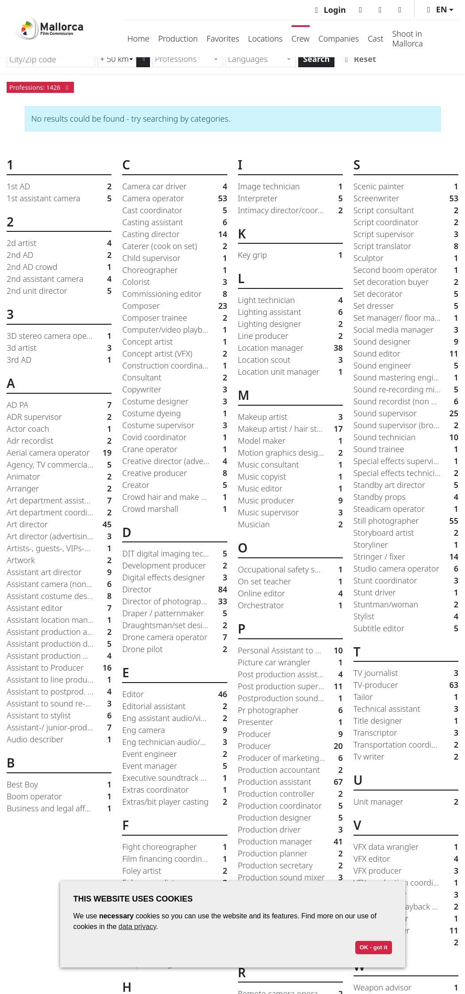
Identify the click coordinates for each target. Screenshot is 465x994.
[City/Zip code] (51, 59)
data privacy (137, 926)
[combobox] (187, 59)
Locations (265, 38)
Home (138, 38)
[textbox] (184, 59)
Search (316, 59)
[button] (438, 9)
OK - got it (374, 947)
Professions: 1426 (40, 87)
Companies (339, 38)
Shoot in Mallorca (407, 38)
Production (178, 38)
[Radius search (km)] (116, 59)
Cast (375, 38)
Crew (301, 38)
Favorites (223, 38)
